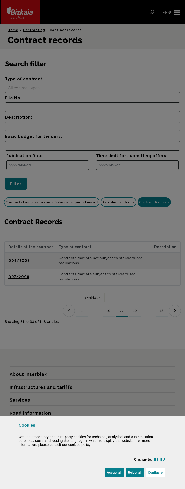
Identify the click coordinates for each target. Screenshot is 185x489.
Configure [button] (156, 472)
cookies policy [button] (79, 445)
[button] (156, 459)
